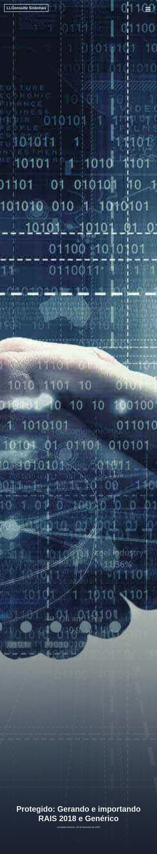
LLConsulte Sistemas (26, 8)
